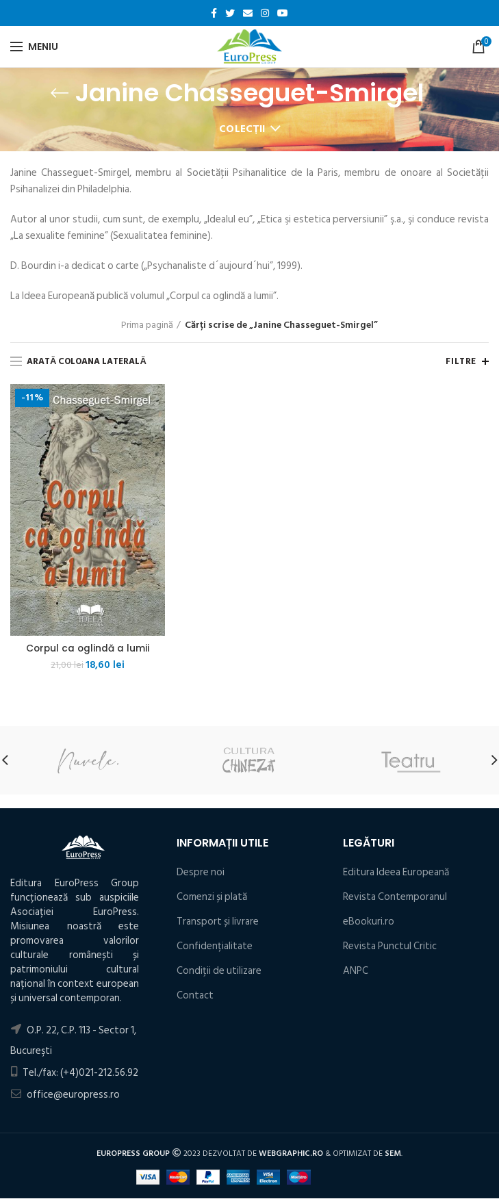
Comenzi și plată (212, 896)
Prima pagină (147, 325)
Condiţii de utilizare (219, 970)
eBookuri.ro (368, 921)
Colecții (242, 129)
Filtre (461, 361)
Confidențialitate (215, 946)
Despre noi (201, 872)
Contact (195, 995)
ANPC (355, 970)
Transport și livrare (218, 921)
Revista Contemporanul (395, 896)
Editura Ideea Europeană (396, 872)
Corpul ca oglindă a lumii (88, 649)
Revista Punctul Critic (390, 946)
